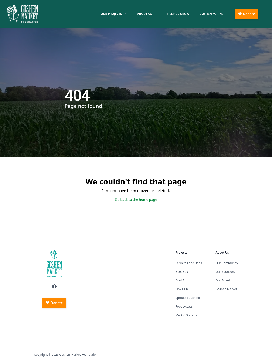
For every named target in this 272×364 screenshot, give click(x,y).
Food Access (184, 306)
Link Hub (182, 289)
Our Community (226, 263)
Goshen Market (212, 14)
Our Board (222, 280)
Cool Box (182, 280)
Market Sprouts (186, 315)
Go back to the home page (136, 199)
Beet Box (182, 272)
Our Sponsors (225, 272)
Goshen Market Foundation (78, 355)
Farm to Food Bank (189, 263)
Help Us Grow (178, 14)
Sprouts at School (188, 298)
